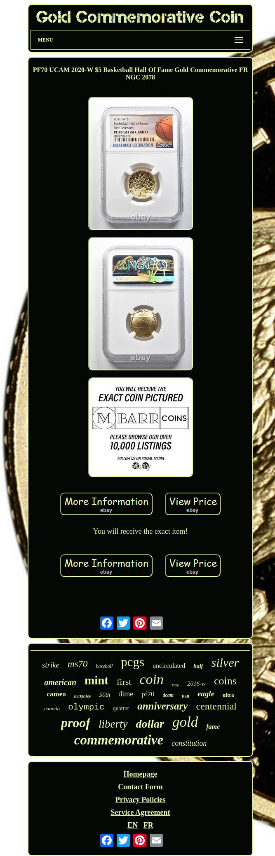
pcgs (132, 662)
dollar (150, 723)
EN (132, 825)
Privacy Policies (140, 800)
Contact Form (140, 787)
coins (225, 681)
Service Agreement (140, 812)
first (124, 682)
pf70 (147, 694)
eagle (205, 693)
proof (75, 722)
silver (225, 662)
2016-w (196, 683)
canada (52, 708)
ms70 (78, 664)
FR (148, 825)
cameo (56, 694)
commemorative (118, 740)
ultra (228, 695)
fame (213, 726)
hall (185, 695)
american (60, 682)
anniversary (162, 706)
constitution (189, 743)
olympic (86, 707)
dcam (168, 695)
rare (175, 685)
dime (125, 694)
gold (185, 722)
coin (151, 679)
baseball (104, 666)
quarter (121, 708)
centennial (216, 706)
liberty (113, 724)
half (198, 666)
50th (104, 694)
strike (50, 665)
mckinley (82, 695)
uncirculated (169, 665)
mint (96, 680)
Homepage (140, 774)
